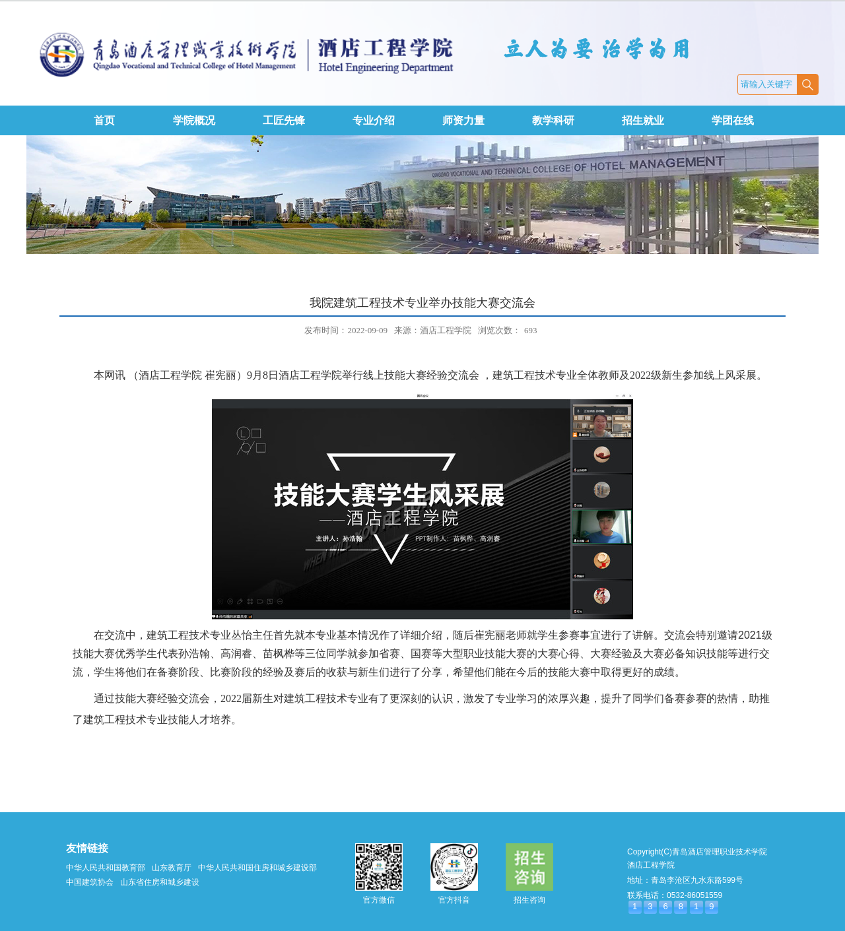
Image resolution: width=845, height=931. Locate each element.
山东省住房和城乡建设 (159, 882)
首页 (104, 120)
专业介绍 (374, 120)
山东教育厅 (171, 867)
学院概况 (194, 120)
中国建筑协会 (90, 882)
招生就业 (643, 120)
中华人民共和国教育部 (105, 867)
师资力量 (463, 120)
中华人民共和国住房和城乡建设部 (257, 867)
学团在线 (733, 120)
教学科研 (553, 120)
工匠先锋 (284, 120)
